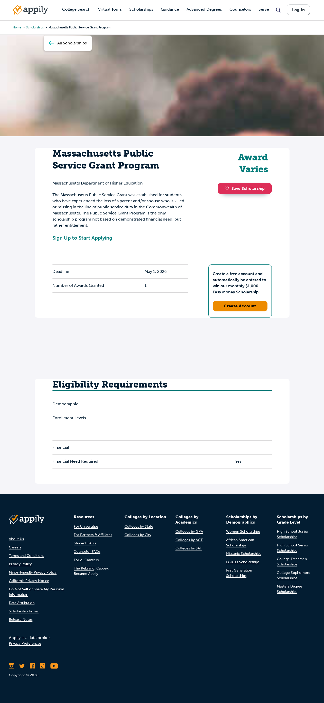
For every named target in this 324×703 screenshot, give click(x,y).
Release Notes (20, 619)
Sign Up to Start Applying (82, 238)
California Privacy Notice (29, 581)
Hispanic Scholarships (243, 553)
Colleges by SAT (188, 548)
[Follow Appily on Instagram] (11, 666)
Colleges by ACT (189, 540)
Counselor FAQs (87, 551)
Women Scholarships (243, 531)
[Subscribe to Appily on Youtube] (54, 666)
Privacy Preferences (25, 643)
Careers (15, 547)
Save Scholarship (245, 188)
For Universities (86, 526)
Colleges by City (137, 535)
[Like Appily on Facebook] (32, 666)
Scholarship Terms (24, 611)
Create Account (240, 306)
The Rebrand (84, 568)
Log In (298, 9)
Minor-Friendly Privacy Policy (33, 572)
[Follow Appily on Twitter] (22, 666)
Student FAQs (85, 543)
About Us (16, 539)
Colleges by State (138, 526)
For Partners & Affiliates (93, 535)
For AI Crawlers (86, 560)
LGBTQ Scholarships (242, 562)
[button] (228, 188)
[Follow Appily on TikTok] (42, 666)
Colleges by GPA (189, 531)
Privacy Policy (20, 564)
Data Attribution (21, 603)
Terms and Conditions (26, 556)
